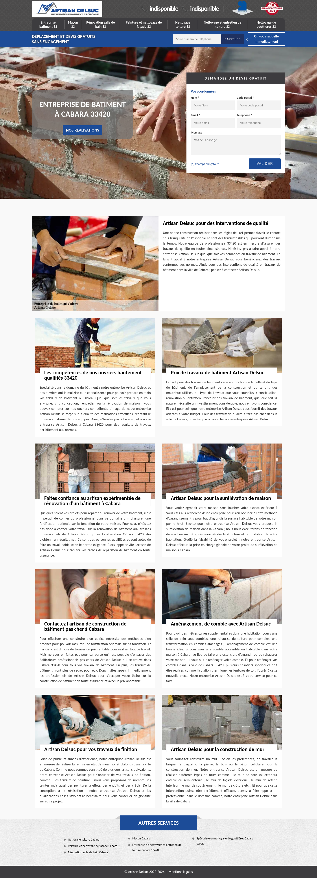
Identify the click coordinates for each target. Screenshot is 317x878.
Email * (195, 115)
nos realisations (82, 130)
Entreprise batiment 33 (48, 24)
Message (196, 132)
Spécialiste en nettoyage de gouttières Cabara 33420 (225, 841)
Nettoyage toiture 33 (182, 24)
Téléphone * (244, 115)
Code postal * (245, 98)
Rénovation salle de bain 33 (100, 24)
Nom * (195, 98)
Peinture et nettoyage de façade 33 (144, 24)
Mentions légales (181, 872)
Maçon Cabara (141, 838)
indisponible (164, 8)
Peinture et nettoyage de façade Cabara (92, 846)
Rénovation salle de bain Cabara (88, 852)
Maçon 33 (73, 24)
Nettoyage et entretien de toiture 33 (222, 24)
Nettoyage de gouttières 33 (266, 24)
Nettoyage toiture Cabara (84, 839)
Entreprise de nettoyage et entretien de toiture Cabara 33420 (157, 847)
